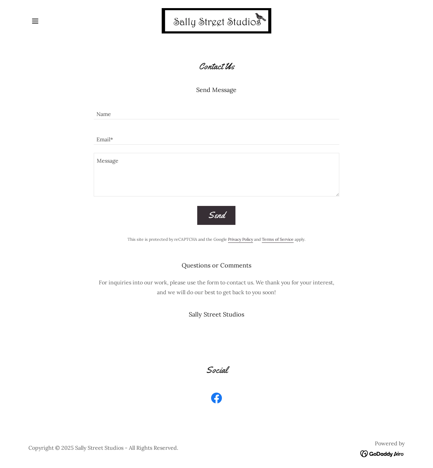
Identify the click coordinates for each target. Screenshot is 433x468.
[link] (216, 20)
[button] (35, 21)
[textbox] (216, 110)
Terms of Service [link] (278, 239)
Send (216, 215)
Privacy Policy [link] (240, 239)
